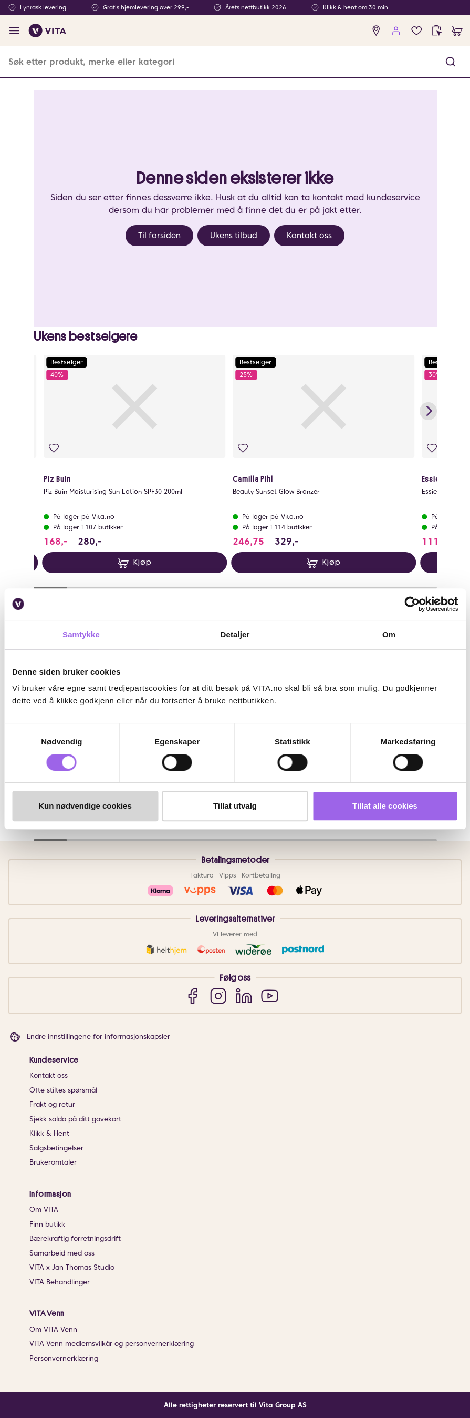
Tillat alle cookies (384, 805)
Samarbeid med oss (62, 1253)
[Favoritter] (416, 31)
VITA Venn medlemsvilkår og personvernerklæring (111, 1344)
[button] (450, 62)
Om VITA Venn (53, 1329)
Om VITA (43, 1209)
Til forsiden (159, 235)
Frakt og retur (52, 1104)
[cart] (457, 31)
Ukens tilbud (233, 235)
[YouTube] (269, 995)
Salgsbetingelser (56, 1148)
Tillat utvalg (235, 805)
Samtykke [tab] (81, 634)
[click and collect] (436, 31)
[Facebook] (192, 995)
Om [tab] (388, 634)
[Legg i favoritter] (54, 448)
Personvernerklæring (63, 1358)
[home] (47, 30)
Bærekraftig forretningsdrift (75, 1238)
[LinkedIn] (244, 995)
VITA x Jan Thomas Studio (71, 1267)
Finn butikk (47, 1224)
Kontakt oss (309, 235)
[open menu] (14, 31)
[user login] (396, 31)
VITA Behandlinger (59, 1282)
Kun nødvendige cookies (85, 805)
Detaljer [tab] (235, 634)
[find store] (376, 31)
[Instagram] (218, 995)
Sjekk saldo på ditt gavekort (75, 1119)
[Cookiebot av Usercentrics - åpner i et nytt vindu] (412, 604)
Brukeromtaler (53, 1162)
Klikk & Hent (49, 1133)
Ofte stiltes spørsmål (63, 1090)
